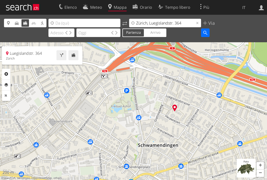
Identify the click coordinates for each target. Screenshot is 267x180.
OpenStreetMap (41, 178)
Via (211, 23)
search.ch (9, 178)
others (57, 178)
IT (244, 7)
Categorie (6, 74)
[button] (260, 166)
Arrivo (155, 32)
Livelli (6, 85)
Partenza (133, 32)
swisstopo (23, 178)
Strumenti (6, 95)
